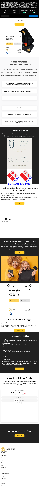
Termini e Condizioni (5, 473)
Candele (22, 400)
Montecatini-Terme (22, 75)
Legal (2, 481)
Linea (16, 400)
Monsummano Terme (11, 75)
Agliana (31, 75)
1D (16, 397)
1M (18, 397)
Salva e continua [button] (33, 16)
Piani (2, 460)
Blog (2, 465)
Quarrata (35, 75)
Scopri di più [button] (5, 16)
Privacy (2, 476)
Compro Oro (3, 467)
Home (2, 457)
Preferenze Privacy (4, 485)
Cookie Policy (3, 478)
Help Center (3, 483)
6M (20, 397)
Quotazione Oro (4, 462)
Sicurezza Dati (4, 470)
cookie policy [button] (31, 4)
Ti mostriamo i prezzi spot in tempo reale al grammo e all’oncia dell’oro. (19, 381)
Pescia (2, 75)
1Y (22, 397)
